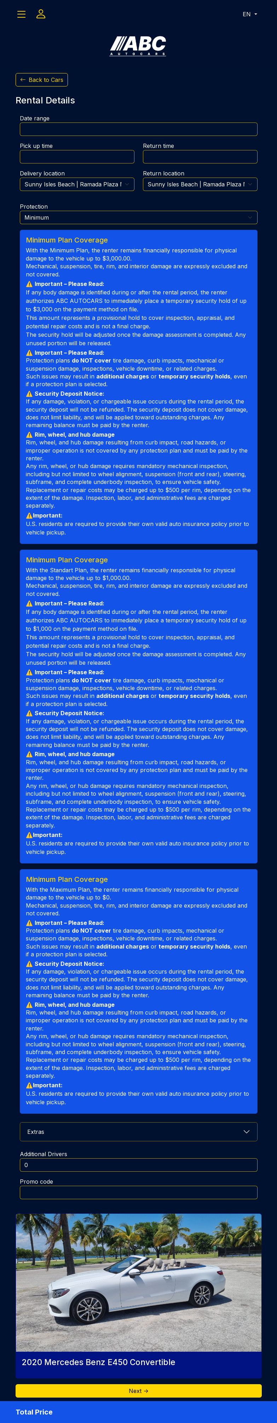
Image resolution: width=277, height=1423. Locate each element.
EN (248, 14)
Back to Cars (41, 79)
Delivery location (42, 173)
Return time (158, 145)
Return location (163, 173)
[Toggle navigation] (22, 14)
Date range (35, 118)
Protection (34, 206)
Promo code (36, 1181)
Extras (35, 1131)
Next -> (139, 1390)
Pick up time (36, 145)
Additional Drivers (43, 1154)
